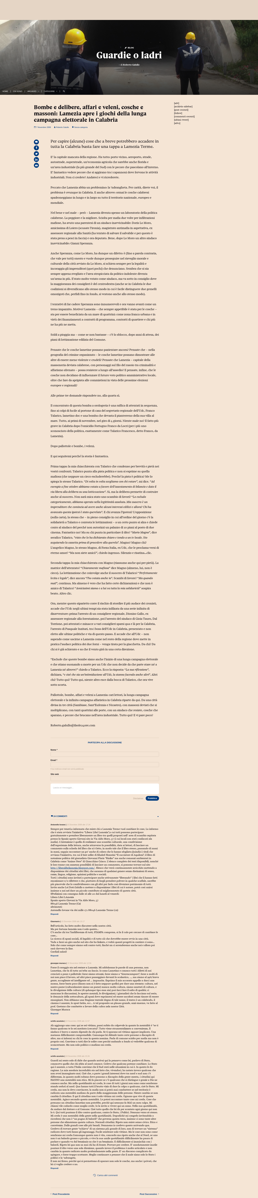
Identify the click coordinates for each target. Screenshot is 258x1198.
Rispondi (54, 914)
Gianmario (55, 921)
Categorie (49, 91)
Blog (129, 47)
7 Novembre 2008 (42, 127)
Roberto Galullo (131, 64)
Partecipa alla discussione (105, 742)
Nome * (54, 750)
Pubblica (152, 798)
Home (5, 91)
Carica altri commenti (105, 1175)
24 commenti (105, 816)
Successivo (149, 1194)
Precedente (60, 1194)
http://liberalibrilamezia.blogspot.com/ (73, 867)
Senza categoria (81, 127)
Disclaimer (138, 798)
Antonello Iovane (58, 825)
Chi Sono (17, 91)
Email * (54, 760)
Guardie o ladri (129, 55)
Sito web (55, 774)
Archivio (31, 91)
